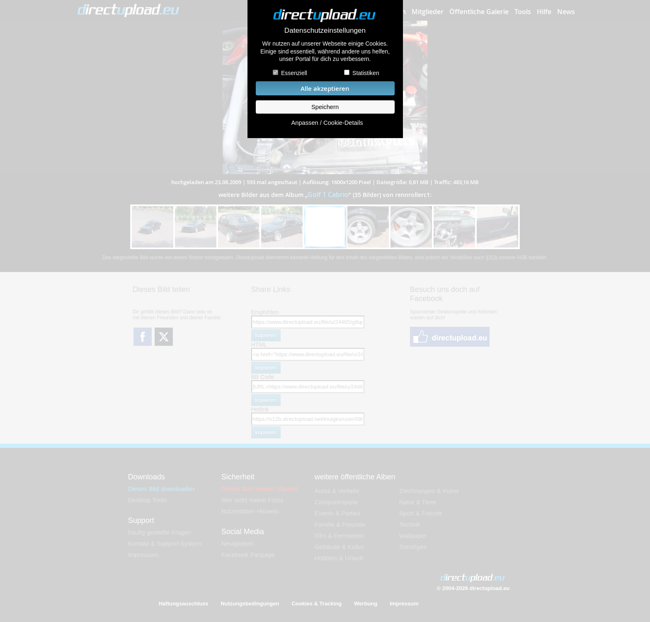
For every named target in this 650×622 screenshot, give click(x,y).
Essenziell (294, 73)
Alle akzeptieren (325, 88)
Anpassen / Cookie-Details (327, 122)
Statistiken (365, 73)
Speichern (325, 107)
